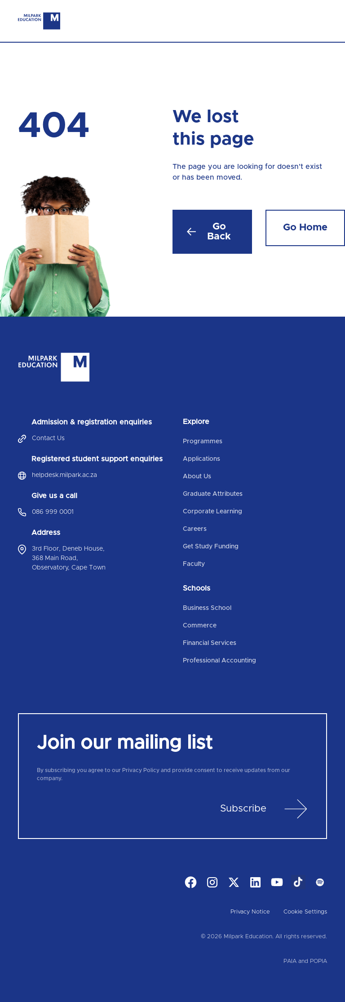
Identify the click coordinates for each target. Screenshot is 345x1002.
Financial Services (209, 643)
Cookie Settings (305, 912)
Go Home (305, 228)
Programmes (202, 441)
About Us (197, 476)
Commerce (200, 625)
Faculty (194, 564)
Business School (207, 608)
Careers (195, 529)
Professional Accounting (219, 661)
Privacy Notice (250, 912)
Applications (201, 459)
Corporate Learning (212, 511)
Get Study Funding (211, 546)
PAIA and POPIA (305, 961)
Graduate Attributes (213, 494)
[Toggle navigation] (320, 21)
